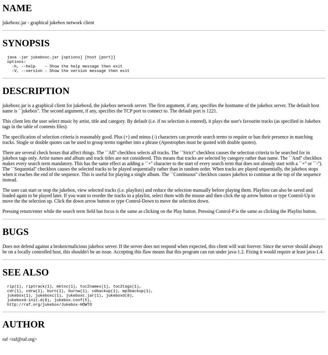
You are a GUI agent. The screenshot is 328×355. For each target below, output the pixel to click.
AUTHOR (23, 332)
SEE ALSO (25, 275)
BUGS (15, 235)
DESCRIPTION (35, 94)
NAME (17, 7)
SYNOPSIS (26, 42)
